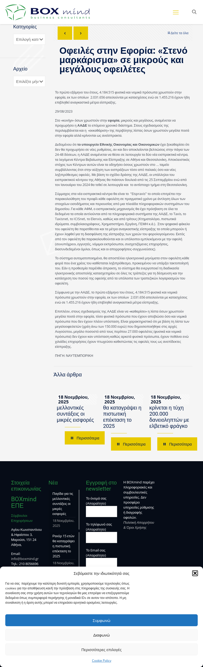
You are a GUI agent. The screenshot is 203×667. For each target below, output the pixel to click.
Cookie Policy (101, 660)
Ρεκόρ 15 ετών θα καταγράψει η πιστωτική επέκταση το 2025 (122, 413)
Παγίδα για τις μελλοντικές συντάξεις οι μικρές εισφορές (75, 410)
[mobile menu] (175, 11)
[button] (195, 573)
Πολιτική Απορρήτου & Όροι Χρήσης (138, 525)
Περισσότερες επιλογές (101, 649)
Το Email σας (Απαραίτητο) (101, 558)
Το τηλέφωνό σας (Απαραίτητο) (101, 532)
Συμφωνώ (101, 620)
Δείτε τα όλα (177, 32)
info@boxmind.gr (25, 558)
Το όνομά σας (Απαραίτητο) (101, 506)
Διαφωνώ (101, 635)
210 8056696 (28, 563)
